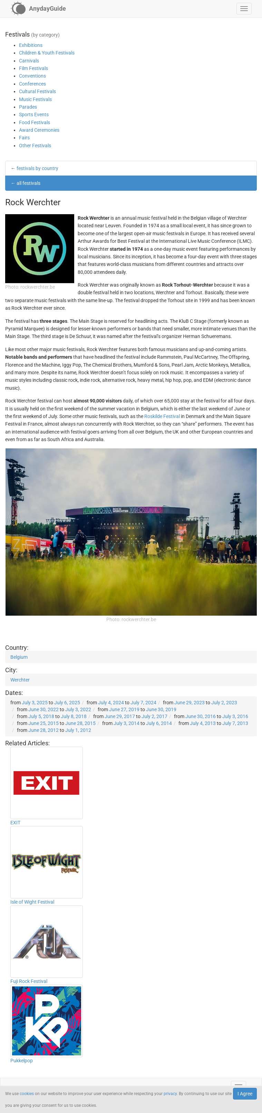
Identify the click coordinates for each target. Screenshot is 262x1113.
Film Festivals (33, 68)
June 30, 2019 (161, 709)
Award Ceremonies (39, 130)
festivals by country (37, 168)
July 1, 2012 (78, 730)
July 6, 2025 (67, 702)
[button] (244, 8)
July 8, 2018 (74, 716)
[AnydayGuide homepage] (38, 8)
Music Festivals (35, 99)
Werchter (20, 680)
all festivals (28, 183)
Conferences (32, 84)
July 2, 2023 (224, 702)
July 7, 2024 (143, 702)
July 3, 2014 (126, 723)
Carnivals (29, 60)
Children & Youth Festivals (47, 53)
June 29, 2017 (120, 716)
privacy (170, 1093)
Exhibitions (30, 45)
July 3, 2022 (78, 709)
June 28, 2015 (80, 723)
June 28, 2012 (43, 730)
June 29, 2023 (189, 702)
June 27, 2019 (124, 709)
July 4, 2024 (111, 702)
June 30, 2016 (200, 716)
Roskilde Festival (162, 416)
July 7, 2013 (235, 723)
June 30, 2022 (43, 709)
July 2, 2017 (154, 716)
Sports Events (34, 114)
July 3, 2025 (35, 702)
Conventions (32, 76)
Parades (28, 107)
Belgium (19, 657)
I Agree (244, 1093)
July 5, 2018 (41, 716)
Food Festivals (34, 122)
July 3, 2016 (235, 716)
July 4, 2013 (203, 723)
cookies (27, 1093)
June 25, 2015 (43, 723)
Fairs (24, 137)
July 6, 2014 (159, 723)
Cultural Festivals (37, 91)
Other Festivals (35, 145)
